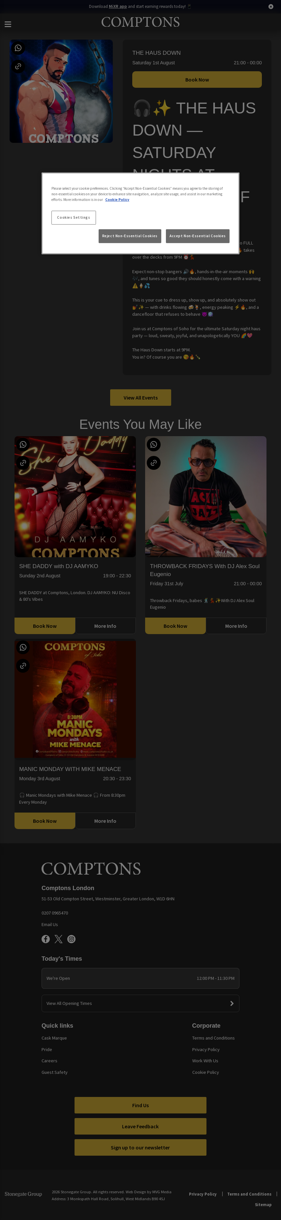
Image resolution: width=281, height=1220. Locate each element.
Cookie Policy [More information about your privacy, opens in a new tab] (117, 199)
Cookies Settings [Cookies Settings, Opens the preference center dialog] (73, 217)
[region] (140, 213)
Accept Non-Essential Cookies (198, 236)
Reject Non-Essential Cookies (130, 236)
